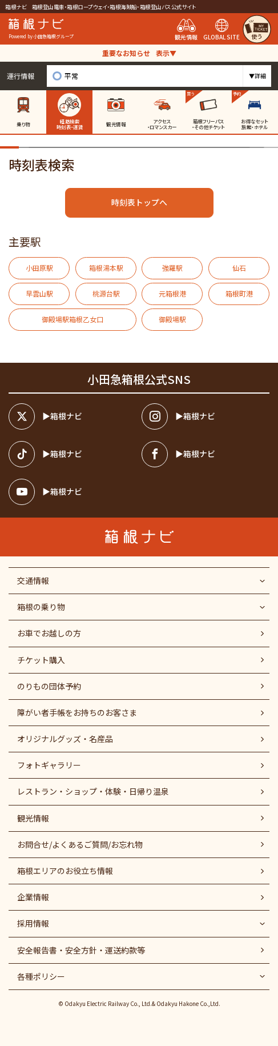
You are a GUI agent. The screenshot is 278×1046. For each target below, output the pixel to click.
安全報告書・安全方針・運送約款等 (81, 950)
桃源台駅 (106, 293)
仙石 (239, 267)
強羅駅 (172, 267)
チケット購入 (41, 660)
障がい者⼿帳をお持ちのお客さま (77, 712)
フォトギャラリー (49, 765)
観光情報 (33, 818)
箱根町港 (239, 293)
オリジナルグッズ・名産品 (65, 738)
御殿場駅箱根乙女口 (72, 319)
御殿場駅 (172, 319)
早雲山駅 (39, 293)
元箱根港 (172, 293)
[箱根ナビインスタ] (205, 416)
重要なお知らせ (139, 53)
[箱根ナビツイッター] (72, 416)
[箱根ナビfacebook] (205, 454)
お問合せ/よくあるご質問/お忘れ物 (80, 844)
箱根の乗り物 (41, 606)
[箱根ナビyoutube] (72, 492)
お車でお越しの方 (49, 633)
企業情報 (33, 897)
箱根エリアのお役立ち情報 (65, 870)
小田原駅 (39, 267)
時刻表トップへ (139, 202)
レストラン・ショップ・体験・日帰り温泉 (93, 791)
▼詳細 (257, 75)
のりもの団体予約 (49, 686)
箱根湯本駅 (106, 267)
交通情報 (33, 580)
